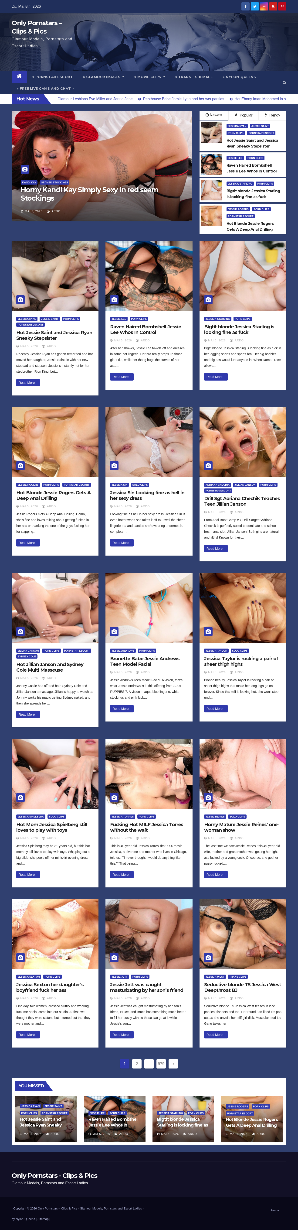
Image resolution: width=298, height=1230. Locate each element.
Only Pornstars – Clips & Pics (57, 1208)
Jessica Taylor (216, 650)
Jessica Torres (123, 816)
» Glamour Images (103, 77)
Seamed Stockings (54, 182)
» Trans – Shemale (194, 77)
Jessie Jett (119, 976)
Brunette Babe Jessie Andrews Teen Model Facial (144, 661)
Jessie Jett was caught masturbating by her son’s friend (146, 987)
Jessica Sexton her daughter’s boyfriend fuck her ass (50, 987)
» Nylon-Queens (239, 77)
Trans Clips (237, 976)
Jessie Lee (235, 158)
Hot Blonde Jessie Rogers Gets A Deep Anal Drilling (53, 495)
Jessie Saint (260, 126)
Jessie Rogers (238, 209)
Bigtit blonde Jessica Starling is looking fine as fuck (239, 329)
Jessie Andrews (123, 650)
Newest (214, 115)
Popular (244, 115)
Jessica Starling (240, 183)
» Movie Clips (149, 77)
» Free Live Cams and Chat (46, 88)
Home (275, 1210)
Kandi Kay (29, 182)
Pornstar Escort (261, 133)
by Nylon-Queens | (24, 1219)
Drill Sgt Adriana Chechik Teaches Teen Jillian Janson (242, 501)
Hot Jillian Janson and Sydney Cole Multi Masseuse (49, 667)
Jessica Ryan (237, 126)
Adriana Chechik (218, 484)
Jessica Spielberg (31, 816)
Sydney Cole (27, 656)
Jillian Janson (244, 484)
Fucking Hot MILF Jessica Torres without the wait (146, 827)
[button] (284, 83)
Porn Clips (236, 133)
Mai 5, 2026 (34, 211)
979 (161, 1064)
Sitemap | (43, 1219)
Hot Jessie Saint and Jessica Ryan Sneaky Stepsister (54, 335)
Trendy (272, 115)
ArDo (54, 211)
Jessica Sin (119, 484)
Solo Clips (140, 484)
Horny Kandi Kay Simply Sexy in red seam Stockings (89, 194)
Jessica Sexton (29, 976)
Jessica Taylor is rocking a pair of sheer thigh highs (241, 661)
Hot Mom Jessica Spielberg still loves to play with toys (51, 827)
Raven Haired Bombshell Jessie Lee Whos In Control (145, 329)
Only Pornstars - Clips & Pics (54, 1175)
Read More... (28, 383)
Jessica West (215, 976)
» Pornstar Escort (52, 77)
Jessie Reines (215, 816)
